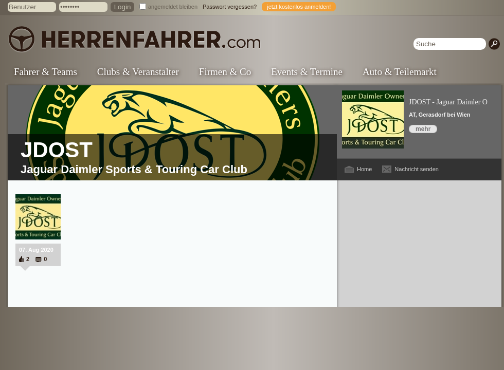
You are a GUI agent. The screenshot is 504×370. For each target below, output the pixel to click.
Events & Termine (307, 71)
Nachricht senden (416, 169)
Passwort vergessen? (230, 7)
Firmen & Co (225, 71)
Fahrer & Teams (45, 71)
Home (364, 169)
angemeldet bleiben (172, 7)
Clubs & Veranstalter (138, 71)
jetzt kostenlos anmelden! (299, 7)
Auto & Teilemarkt (400, 71)
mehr (423, 129)
